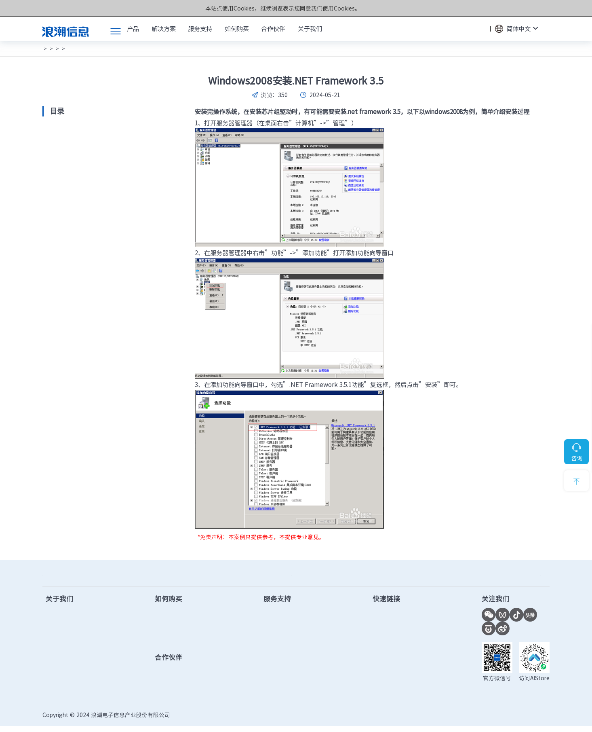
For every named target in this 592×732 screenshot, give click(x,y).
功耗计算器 (387, 655)
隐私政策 (508, 721)
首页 (47, 48)
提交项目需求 (176, 643)
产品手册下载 (283, 643)
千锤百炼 (58, 668)
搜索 (480, 29)
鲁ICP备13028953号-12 (205, 721)
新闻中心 (58, 631)
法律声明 (538, 721)
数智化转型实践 (67, 680)
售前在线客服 (176, 619)
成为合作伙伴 (176, 677)
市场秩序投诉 (390, 680)
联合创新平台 (390, 631)
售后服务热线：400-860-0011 (323, 575)
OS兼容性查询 (391, 668)
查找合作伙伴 (176, 631)
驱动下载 (277, 619)
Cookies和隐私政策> (362, 8)
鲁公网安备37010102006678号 (279, 721)
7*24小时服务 (517, 575)
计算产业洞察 (390, 619)
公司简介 (58, 619)
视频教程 (277, 655)
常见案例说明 (98, 48)
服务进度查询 (283, 680)
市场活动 (58, 643)
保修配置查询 (283, 668)
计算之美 (58, 655)
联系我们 (58, 693)
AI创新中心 (387, 643)
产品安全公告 (283, 693)
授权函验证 (387, 693)
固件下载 (277, 631)
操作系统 (158, 48)
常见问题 (68, 48)
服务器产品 (130, 48)
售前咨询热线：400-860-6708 (103, 575)
